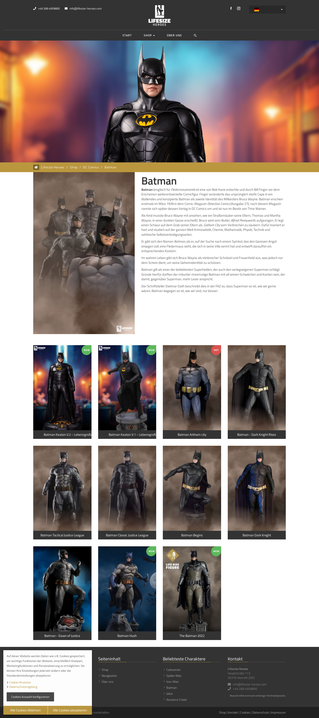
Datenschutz (260, 712)
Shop (149, 35)
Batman (111, 167)
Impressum (278, 712)
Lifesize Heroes (52, 167)
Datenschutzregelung (23, 686)
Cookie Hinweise (20, 682)
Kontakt (233, 712)
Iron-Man (172, 681)
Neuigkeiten (109, 675)
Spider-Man (174, 675)
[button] (195, 35)
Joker (169, 693)
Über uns (174, 35)
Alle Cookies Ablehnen (25, 710)
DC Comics (91, 167)
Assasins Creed (176, 699)
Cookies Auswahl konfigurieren (30, 697)
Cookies (245, 712)
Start (127, 35)
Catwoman (173, 669)
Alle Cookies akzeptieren (70, 710)
